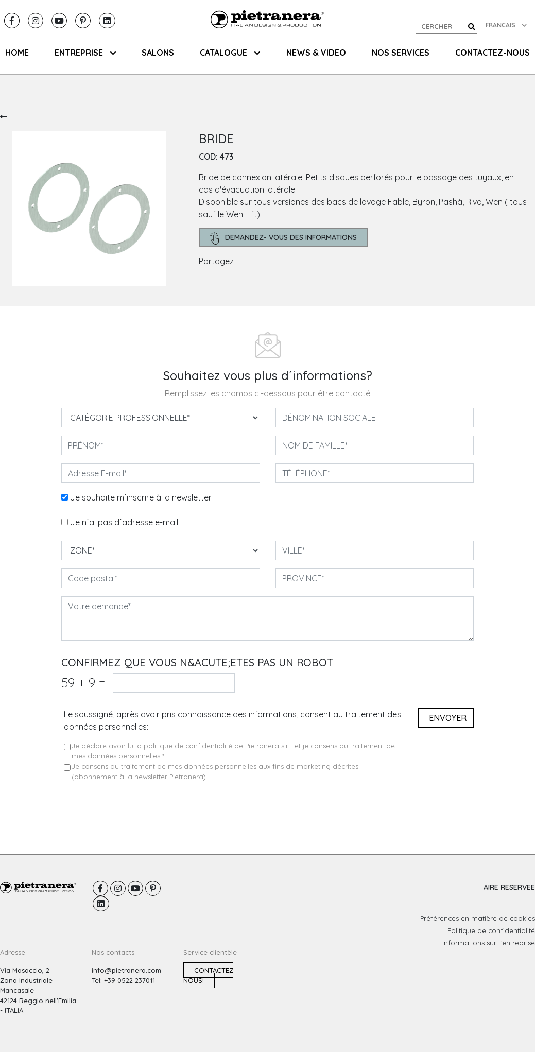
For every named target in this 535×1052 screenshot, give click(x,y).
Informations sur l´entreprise (488, 943)
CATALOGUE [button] (230, 52)
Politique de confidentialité (491, 930)
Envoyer (448, 718)
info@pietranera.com (126, 970)
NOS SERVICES (400, 52)
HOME (17, 52)
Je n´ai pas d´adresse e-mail (124, 522)
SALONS (158, 52)
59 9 (83, 683)
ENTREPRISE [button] (85, 52)
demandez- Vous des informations (283, 238)
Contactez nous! (208, 975)
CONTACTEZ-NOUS (492, 52)
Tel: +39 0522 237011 (123, 980)
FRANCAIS (506, 25)
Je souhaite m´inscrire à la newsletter (141, 497)
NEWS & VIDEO (316, 52)
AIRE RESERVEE (509, 887)
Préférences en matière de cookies (477, 918)
